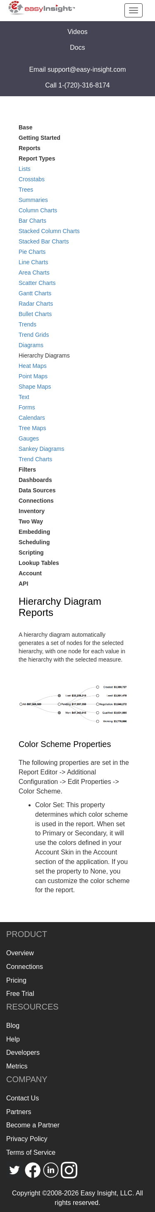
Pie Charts (32, 251)
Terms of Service (30, 1152)
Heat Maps (33, 366)
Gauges (29, 438)
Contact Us (22, 1098)
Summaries (33, 200)
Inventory (32, 511)
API (23, 583)
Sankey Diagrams (41, 448)
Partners (18, 1111)
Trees (26, 189)
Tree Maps (32, 428)
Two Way (31, 521)
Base (25, 127)
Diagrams (31, 345)
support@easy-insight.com (87, 69)
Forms (27, 407)
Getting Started (39, 137)
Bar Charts (32, 220)
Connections (36, 500)
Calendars (32, 417)
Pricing (16, 980)
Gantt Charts (35, 293)
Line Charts (33, 262)
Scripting (31, 552)
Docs (77, 47)
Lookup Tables (39, 563)
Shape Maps (35, 386)
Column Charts (38, 210)
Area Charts (34, 272)
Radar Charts (36, 303)
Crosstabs (32, 179)
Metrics (17, 1066)
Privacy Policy (27, 1138)
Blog (12, 1025)
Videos (77, 31)
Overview (20, 952)
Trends (27, 324)
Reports (30, 148)
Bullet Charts (35, 314)
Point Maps (33, 376)
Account (30, 573)
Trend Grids (34, 334)
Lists (25, 168)
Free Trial (20, 993)
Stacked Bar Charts (44, 241)
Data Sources (37, 490)
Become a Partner (33, 1125)
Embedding (34, 531)
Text (24, 397)
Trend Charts (35, 459)
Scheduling (34, 542)
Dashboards (35, 480)
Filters (27, 469)
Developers (23, 1052)
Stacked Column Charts (49, 231)
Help (13, 1039)
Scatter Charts (37, 283)
